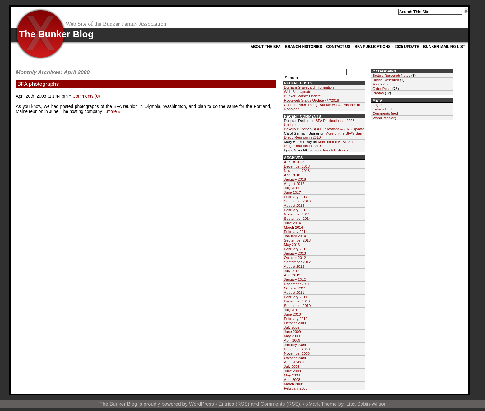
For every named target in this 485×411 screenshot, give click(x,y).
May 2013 (292, 244)
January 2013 (295, 253)
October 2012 (295, 258)
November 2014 (297, 214)
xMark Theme (321, 404)
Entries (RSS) (234, 404)
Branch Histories (303, 46)
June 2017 (292, 192)
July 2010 (292, 310)
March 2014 (293, 227)
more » (113, 111)
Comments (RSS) (280, 404)
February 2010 (295, 318)
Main (376, 84)
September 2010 (297, 305)
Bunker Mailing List (444, 46)
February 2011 (295, 297)
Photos (378, 93)
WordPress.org (384, 118)
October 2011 (295, 288)
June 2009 (292, 332)
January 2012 (295, 279)
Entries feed (382, 109)
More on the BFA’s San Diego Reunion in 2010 (319, 144)
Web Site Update (297, 92)
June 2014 (292, 223)
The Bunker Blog (56, 34)
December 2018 (297, 166)
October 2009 (295, 323)
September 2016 (297, 201)
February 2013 (295, 249)
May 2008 (292, 375)
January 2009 (295, 345)
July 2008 (292, 366)
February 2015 (295, 210)
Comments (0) (86, 96)
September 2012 (297, 262)
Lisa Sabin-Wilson (366, 404)
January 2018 (295, 179)
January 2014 (295, 236)
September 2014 (297, 218)
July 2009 (292, 327)
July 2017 (292, 188)
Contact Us (338, 46)
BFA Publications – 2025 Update (386, 46)
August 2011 (294, 292)
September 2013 (297, 240)
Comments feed (385, 113)
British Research (385, 80)
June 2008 (292, 371)
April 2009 (292, 340)
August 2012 (294, 266)
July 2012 (292, 271)
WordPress (201, 404)
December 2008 (297, 349)
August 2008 (294, 362)
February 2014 (295, 231)
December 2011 (297, 284)
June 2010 (292, 314)
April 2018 (292, 175)
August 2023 (294, 162)
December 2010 (297, 301)
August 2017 (294, 184)
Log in (377, 105)
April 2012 (292, 275)
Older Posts (381, 88)
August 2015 (294, 205)
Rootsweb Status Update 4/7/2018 (311, 100)
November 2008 (297, 353)
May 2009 (292, 336)
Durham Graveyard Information (309, 87)
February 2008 (295, 388)
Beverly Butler (295, 129)
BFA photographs (38, 84)
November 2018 (297, 171)
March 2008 (293, 384)
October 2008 (295, 358)
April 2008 (292, 379)
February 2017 (295, 197)
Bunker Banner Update (302, 96)
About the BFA (266, 46)
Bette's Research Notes (391, 75)
